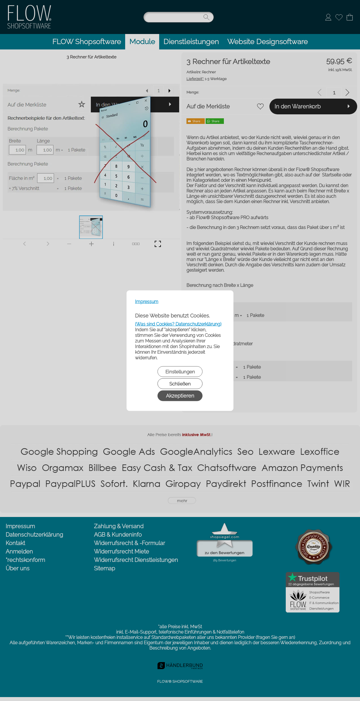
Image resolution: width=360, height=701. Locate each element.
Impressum (146, 301)
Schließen (180, 383)
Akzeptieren (180, 395)
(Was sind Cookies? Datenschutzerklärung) (178, 323)
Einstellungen (180, 371)
